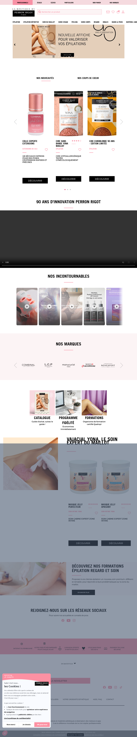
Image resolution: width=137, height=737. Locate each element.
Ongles (105, 22)
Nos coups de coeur (88, 78)
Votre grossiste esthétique (76, 699)
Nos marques (114, 3)
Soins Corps (85, 22)
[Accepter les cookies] (42, 724)
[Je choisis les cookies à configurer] (26, 724)
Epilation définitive (31, 22)
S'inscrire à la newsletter (52, 681)
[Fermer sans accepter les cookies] (11, 724)
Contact (110, 699)
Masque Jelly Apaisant (108, 505)
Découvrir (35, 180)
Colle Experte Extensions (29, 142)
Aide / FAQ (97, 699)
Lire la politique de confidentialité (17, 718)
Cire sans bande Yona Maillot (62, 143)
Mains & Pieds (117, 22)
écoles (39, 3)
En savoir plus (83, 592)
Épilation (16, 22)
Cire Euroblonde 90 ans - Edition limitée (102, 142)
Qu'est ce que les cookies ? (94, 735)
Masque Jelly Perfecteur (75, 505)
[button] (5, 733)
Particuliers (69, 3)
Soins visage (63, 22)
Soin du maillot (48, 22)
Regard (96, 22)
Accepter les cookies (75, 735)
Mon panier (97, 3)
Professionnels (22, 3)
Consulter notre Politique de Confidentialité (49, 735)
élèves (53, 3)
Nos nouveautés (45, 78)
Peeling (75, 22)
